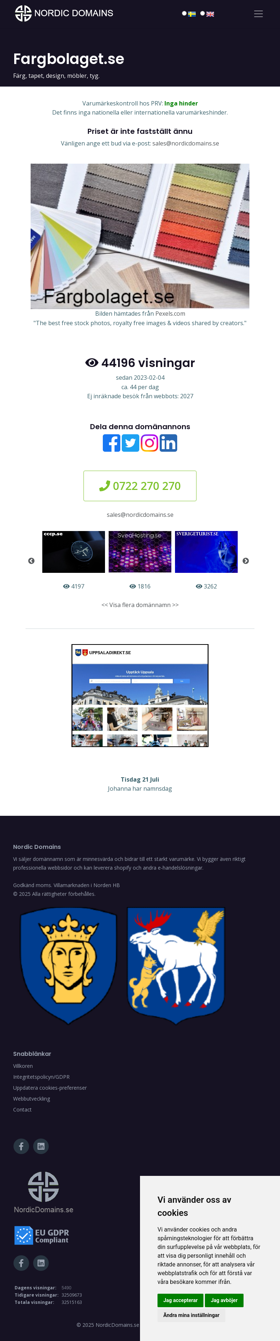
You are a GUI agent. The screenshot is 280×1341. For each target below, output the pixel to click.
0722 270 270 (140, 485)
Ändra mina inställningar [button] (191, 1315)
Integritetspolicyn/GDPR (41, 1076)
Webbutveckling (31, 1098)
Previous (31, 561)
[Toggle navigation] (258, 13)
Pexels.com (170, 314)
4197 (73, 560)
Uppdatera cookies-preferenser (50, 1087)
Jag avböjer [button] (224, 1300)
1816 (140, 560)
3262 (206, 560)
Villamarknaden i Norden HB (87, 885)
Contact (22, 1109)
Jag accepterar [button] (180, 1300)
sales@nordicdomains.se (185, 143)
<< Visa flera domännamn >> (140, 605)
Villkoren (23, 1065)
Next (245, 561)
